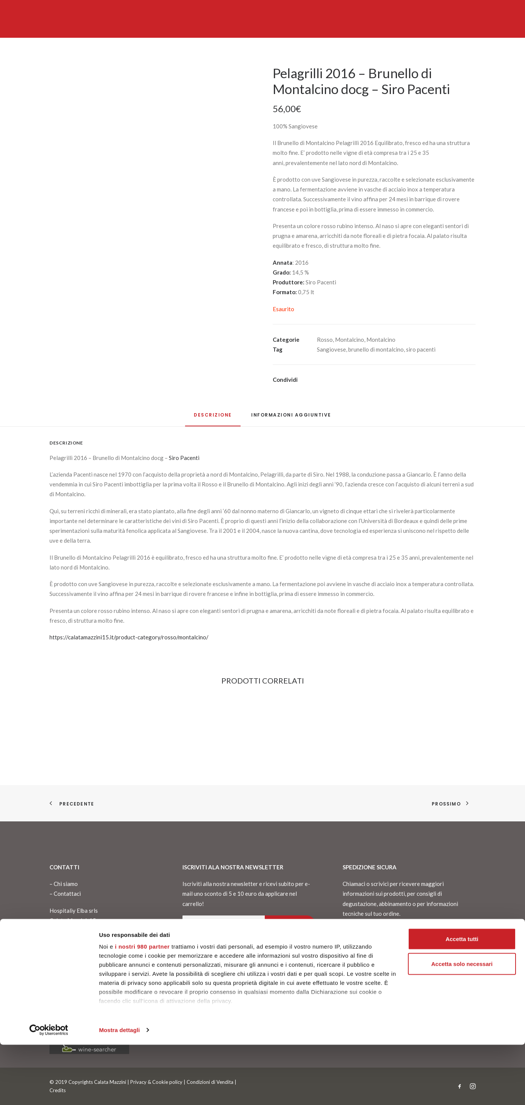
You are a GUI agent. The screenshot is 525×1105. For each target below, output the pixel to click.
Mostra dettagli (119, 1090)
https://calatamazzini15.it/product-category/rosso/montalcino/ (128, 637)
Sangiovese (331, 349)
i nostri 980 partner (142, 1006)
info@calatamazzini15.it (79, 966)
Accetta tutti (462, 999)
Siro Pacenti (184, 457)
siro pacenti (420, 349)
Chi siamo (66, 883)
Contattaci (67, 893)
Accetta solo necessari (462, 1024)
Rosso (325, 339)
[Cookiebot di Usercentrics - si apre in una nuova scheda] (49, 1090)
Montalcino (349, 339)
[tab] (291, 418)
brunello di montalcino (376, 349)
